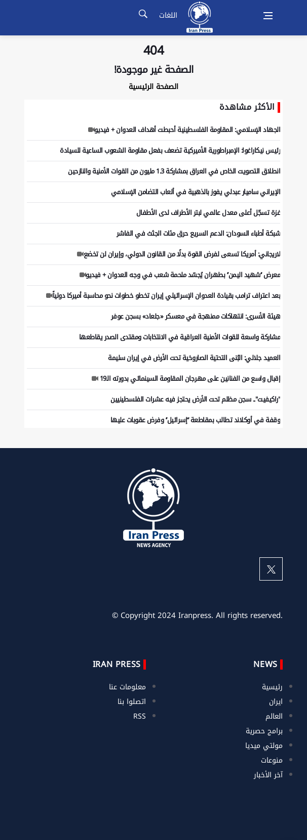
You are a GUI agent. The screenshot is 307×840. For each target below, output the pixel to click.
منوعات (272, 760)
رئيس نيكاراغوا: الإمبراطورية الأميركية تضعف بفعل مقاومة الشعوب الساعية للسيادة (170, 150)
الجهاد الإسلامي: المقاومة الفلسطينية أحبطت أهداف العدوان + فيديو (183, 129)
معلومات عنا (127, 687)
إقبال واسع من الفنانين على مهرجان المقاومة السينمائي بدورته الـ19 (185, 378)
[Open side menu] (268, 16)
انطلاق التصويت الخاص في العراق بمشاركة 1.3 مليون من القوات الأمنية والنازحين (174, 171)
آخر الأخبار (268, 775)
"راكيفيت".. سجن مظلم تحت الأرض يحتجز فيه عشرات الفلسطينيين (195, 399)
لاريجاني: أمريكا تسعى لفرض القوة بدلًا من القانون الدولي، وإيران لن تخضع (177, 254)
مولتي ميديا (264, 746)
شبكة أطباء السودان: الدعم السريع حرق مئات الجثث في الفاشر (199, 233)
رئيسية (272, 687)
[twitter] (271, 569)
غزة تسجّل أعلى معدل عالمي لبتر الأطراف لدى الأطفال (207, 212)
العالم (274, 716)
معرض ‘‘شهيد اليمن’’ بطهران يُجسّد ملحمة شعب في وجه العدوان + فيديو (179, 275)
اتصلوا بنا (132, 702)
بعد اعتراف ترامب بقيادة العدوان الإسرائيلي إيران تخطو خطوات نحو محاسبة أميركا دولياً (162, 295)
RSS (139, 716)
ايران (276, 702)
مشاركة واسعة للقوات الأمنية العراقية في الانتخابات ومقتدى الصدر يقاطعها (180, 337)
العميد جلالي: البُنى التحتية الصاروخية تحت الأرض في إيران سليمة (194, 357)
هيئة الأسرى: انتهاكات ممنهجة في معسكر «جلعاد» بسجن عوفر (196, 316)
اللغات (168, 15)
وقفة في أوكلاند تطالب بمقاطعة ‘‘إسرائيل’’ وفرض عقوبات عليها (195, 420)
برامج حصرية (264, 731)
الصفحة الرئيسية (153, 87)
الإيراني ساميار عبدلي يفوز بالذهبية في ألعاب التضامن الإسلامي (196, 192)
